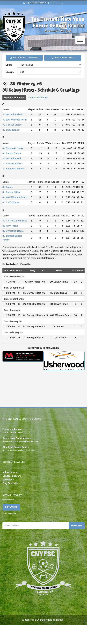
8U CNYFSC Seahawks (14, 220)
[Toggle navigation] (80, 40)
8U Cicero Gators (11, 153)
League (10, 72)
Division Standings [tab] (14, 97)
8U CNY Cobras (10, 202)
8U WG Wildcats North (14, 119)
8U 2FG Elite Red (11, 158)
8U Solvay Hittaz (11, 192)
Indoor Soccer (10, 472)
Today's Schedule (12, 429)
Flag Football (9, 483)
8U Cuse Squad (10, 130)
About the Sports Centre (15, 447)
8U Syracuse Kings (12, 148)
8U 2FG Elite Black (12, 114)
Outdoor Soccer (11, 476)
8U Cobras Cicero (12, 124)
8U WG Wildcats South (14, 197)
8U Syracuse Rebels (13, 168)
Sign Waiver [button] (11, 507)
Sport (9, 64)
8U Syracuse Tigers (13, 231)
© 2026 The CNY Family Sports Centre (42, 620)
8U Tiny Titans (10, 226)
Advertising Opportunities (16, 438)
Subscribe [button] (76, 525)
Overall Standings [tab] (38, 97)
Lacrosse (7, 479)
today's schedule (38, 2)
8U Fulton (7, 187)
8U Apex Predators (12, 163)
